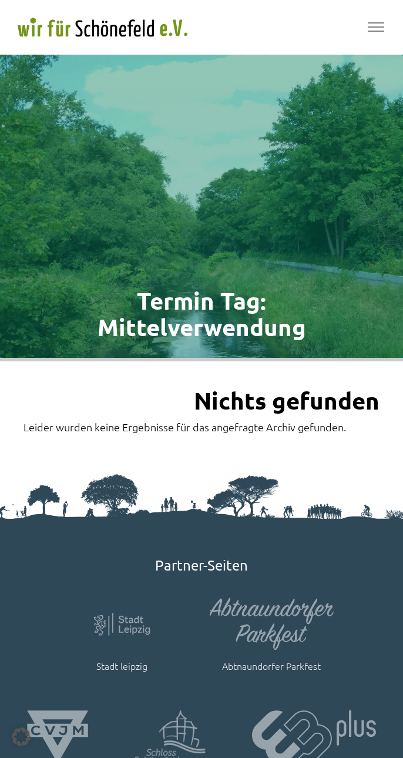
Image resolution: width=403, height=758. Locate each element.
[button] (21, 737)
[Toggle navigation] (375, 27)
